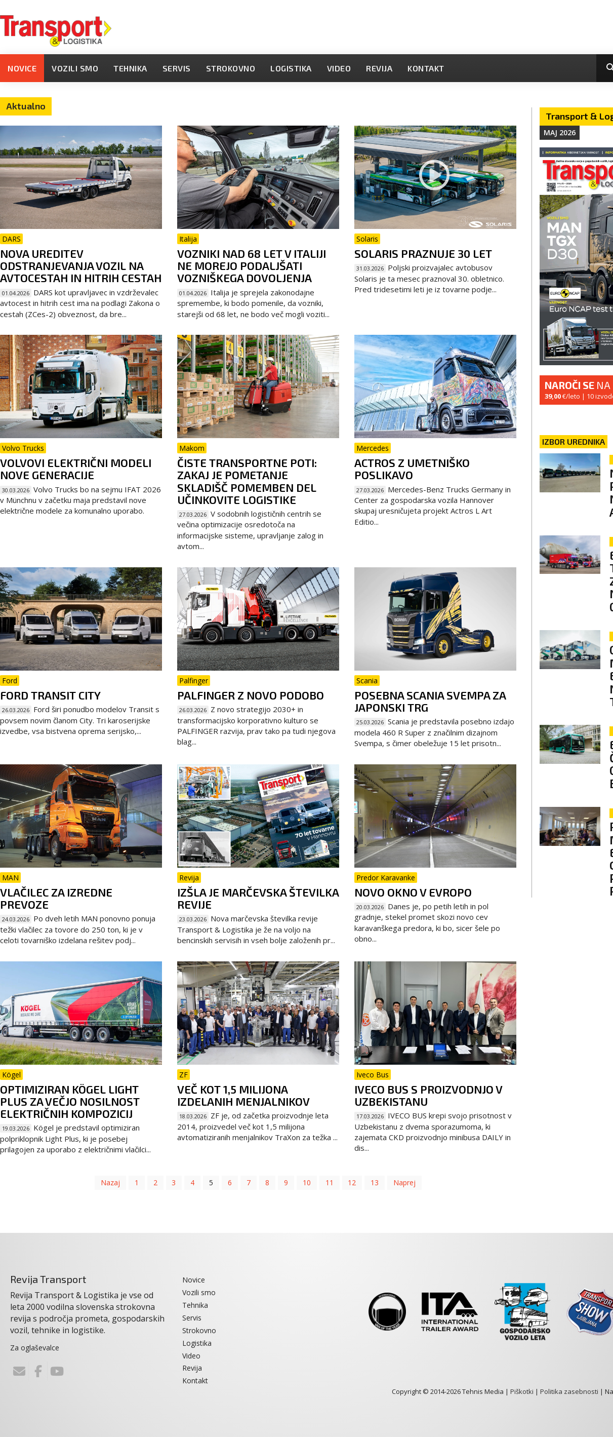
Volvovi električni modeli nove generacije (75, 468)
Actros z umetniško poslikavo (412, 468)
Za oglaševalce (34, 1347)
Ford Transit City (50, 695)
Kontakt (425, 68)
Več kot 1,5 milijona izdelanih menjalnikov (243, 1095)
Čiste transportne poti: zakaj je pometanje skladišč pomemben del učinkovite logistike (247, 481)
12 (352, 1182)
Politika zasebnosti (569, 1391)
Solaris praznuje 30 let (423, 253)
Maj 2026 (560, 132)
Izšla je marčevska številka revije (258, 898)
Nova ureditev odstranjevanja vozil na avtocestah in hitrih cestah (80, 265)
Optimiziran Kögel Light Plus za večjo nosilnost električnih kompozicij (70, 1101)
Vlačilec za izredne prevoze (56, 898)
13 (375, 1182)
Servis (176, 68)
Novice (22, 68)
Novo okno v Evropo (413, 892)
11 (329, 1182)
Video (339, 68)
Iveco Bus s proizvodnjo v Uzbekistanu (428, 1095)
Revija (379, 68)
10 (307, 1182)
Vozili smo (75, 68)
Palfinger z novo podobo (250, 695)
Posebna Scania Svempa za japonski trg (430, 701)
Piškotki (522, 1391)
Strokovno (231, 68)
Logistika (291, 68)
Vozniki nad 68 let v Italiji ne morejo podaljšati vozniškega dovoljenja (251, 265)
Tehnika (130, 68)
